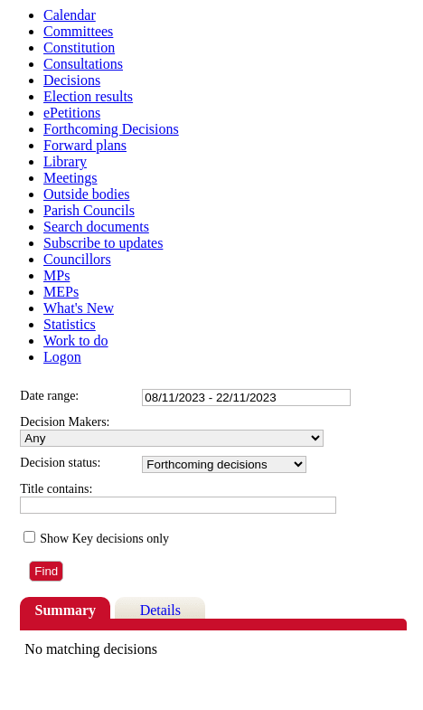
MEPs (61, 291)
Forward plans (85, 145)
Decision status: (60, 462)
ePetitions (71, 112)
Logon (62, 356)
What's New (78, 308)
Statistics (69, 324)
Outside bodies (86, 194)
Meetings (70, 177)
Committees (78, 31)
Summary (66, 610)
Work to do (75, 340)
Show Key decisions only (104, 538)
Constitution (79, 47)
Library (65, 161)
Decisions (71, 80)
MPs (56, 275)
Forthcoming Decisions (111, 129)
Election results (88, 96)
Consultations (83, 63)
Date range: (49, 395)
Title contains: (56, 489)
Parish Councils (89, 210)
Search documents (96, 226)
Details (160, 610)
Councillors (77, 259)
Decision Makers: (64, 422)
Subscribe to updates (103, 243)
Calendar (69, 15)
